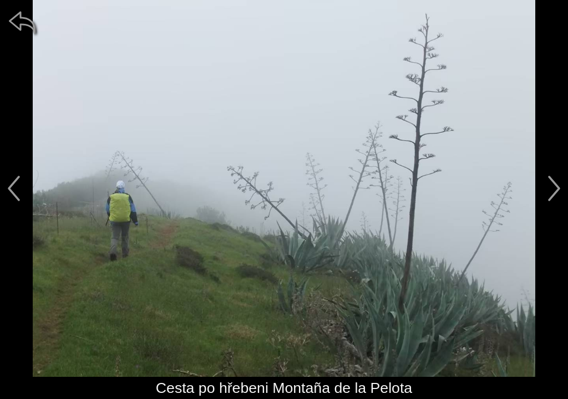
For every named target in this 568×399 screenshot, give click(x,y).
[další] (554, 188)
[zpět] (22, 22)
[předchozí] (14, 188)
